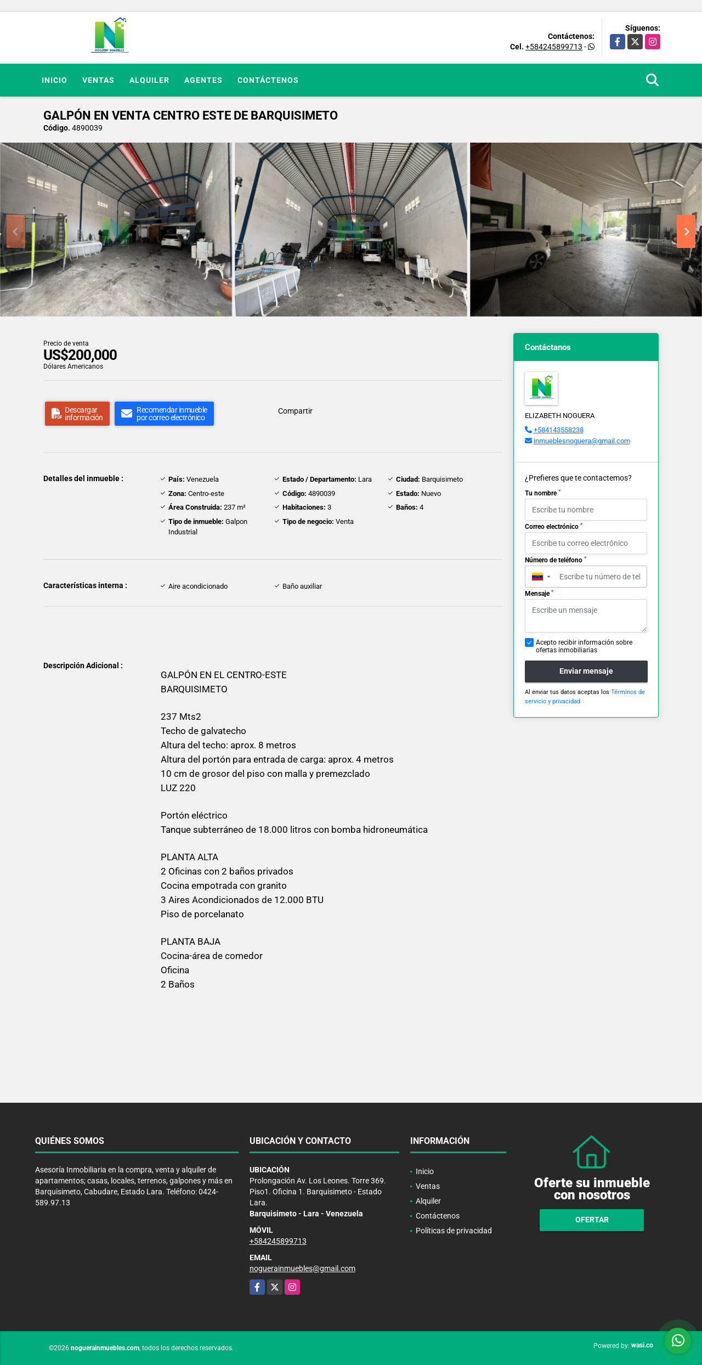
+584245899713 (553, 46)
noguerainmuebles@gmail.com (302, 1268)
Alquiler (149, 80)
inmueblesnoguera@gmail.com (582, 441)
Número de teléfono (555, 560)
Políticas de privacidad (454, 1230)
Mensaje (539, 593)
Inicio (54, 80)
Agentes (203, 80)
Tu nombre (543, 493)
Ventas (98, 80)
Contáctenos (268, 80)
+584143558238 (559, 430)
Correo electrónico (553, 526)
